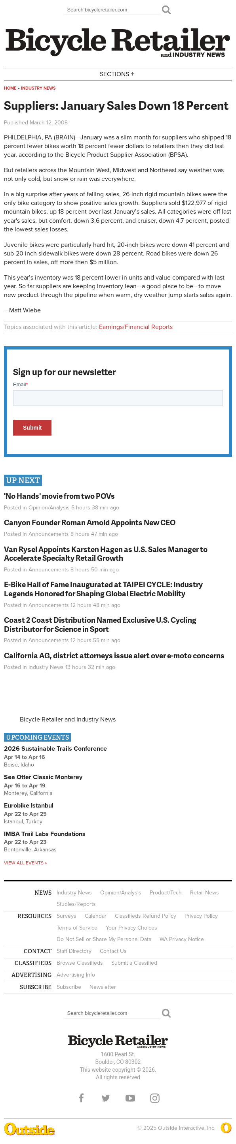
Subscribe (69, 987)
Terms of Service (77, 927)
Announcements (49, 534)
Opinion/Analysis (49, 507)
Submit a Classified (134, 963)
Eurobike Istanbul (28, 806)
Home (10, 88)
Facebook (81, 1098)
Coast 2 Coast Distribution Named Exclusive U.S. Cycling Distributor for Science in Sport (100, 624)
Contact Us (113, 951)
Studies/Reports (76, 904)
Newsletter (102, 987)
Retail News (204, 892)
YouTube (130, 1098)
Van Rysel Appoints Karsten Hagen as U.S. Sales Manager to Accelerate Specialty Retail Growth (105, 554)
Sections (118, 73)
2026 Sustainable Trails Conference (55, 749)
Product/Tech (166, 892)
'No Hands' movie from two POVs (59, 495)
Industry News (38, 88)
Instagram (155, 1098)
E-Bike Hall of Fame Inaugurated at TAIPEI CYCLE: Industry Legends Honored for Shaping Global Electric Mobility (103, 589)
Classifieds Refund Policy (145, 916)
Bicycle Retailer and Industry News (68, 719)
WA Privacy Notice (182, 939)
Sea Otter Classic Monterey (43, 777)
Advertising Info (76, 974)
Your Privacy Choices (131, 927)
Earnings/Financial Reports (136, 327)
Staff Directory (74, 951)
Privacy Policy (201, 916)
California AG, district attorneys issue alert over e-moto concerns (114, 655)
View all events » (25, 863)
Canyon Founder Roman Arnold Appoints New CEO (89, 522)
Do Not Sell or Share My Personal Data (104, 939)
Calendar (96, 916)
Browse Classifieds (80, 963)
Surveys (66, 916)
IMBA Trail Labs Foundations (45, 834)
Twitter (105, 1098)
